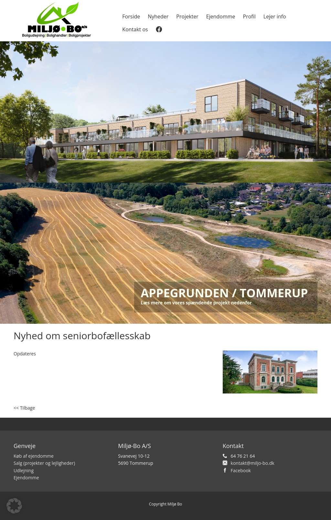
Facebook (241, 470)
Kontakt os (135, 29)
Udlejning (24, 470)
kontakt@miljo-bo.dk (252, 463)
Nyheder (158, 16)
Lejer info (274, 16)
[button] (14, 506)
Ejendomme (220, 16)
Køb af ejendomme (34, 456)
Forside (131, 16)
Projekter (187, 16)
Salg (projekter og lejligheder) (44, 463)
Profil (249, 16)
